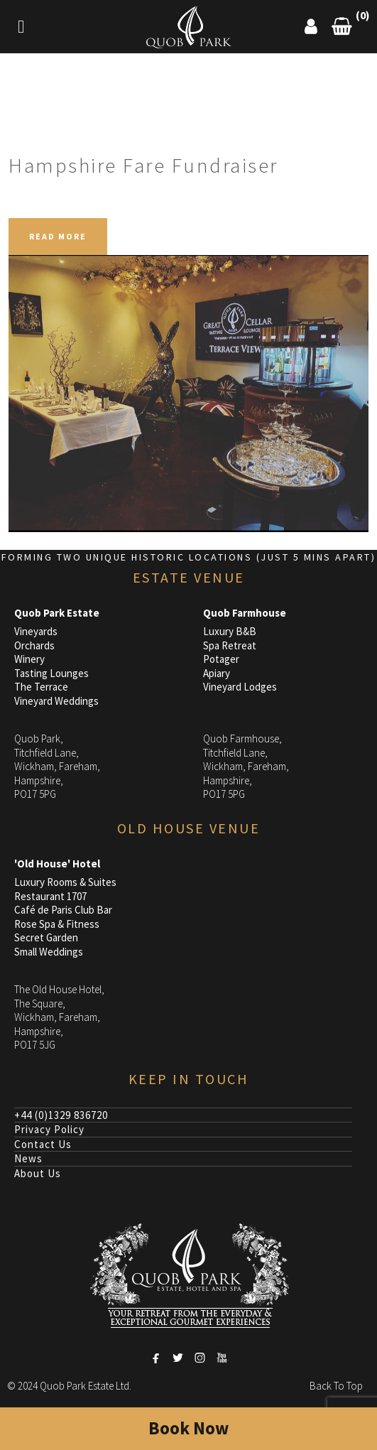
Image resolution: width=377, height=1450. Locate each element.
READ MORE (58, 236)
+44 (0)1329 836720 (61, 1115)
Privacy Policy (49, 1129)
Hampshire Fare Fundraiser (143, 165)
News (28, 1158)
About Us (37, 1173)
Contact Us (43, 1144)
